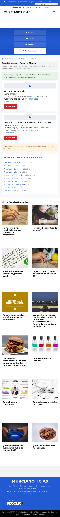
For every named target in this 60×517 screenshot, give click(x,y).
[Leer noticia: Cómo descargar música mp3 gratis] (45, 389)
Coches (30, 32)
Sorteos (51, 2)
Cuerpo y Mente (11, 486)
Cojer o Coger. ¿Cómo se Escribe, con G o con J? (44, 273)
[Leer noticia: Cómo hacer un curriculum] (15, 389)
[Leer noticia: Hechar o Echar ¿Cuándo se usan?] (45, 215)
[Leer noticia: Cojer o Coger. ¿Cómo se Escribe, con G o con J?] (45, 258)
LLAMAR (10, 106)
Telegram (30, 491)
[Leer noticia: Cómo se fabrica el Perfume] (45, 345)
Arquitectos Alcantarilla (13, 178)
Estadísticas (28, 494)
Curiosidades (31, 488)
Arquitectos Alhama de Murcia (16, 175)
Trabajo (30, 44)
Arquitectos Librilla (11, 172)
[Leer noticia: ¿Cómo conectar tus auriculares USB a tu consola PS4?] (15, 432)
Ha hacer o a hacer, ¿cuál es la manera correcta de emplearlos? (12, 231)
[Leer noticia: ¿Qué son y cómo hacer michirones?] (45, 432)
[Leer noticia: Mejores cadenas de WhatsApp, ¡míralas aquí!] (15, 258)
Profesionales (30, 51)
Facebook (11, 491)
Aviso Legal (53, 512)
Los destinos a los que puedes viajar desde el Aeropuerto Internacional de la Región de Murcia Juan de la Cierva (44, 320)
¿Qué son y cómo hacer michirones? (44, 447)
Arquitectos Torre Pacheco (14, 163)
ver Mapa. (9, 101)
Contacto (21, 515)
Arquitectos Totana (11, 191)
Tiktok (37, 491)
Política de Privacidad (35, 515)
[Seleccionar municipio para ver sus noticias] (46, 4)
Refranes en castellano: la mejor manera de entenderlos (14, 317)
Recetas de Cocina (27, 486)
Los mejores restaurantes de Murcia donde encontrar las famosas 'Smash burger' (15, 361)
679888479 (33, 130)
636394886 (33, 99)
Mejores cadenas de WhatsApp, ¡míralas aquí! (13, 273)
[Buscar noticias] (56, 2)
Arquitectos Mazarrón (13, 166)
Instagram (20, 491)
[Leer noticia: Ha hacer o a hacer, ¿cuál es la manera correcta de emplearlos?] (15, 215)
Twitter (44, 491)
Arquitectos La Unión (12, 181)
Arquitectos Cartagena (13, 169)
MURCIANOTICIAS (17, 12)
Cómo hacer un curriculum (10, 403)
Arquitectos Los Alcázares (14, 184)
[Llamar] (30, 85)
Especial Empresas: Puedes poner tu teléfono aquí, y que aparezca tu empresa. (29, 147)
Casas (30, 38)
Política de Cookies (40, 512)
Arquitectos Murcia (11, 187)
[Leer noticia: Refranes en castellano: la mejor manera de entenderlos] (15, 302)
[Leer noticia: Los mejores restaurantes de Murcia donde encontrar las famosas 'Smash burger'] (15, 345)
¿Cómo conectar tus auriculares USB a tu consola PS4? (13, 448)
